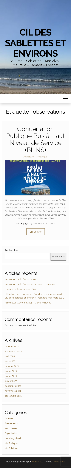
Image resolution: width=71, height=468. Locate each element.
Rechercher (11, 250)
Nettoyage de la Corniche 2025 (21, 279)
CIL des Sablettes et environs (35, 43)
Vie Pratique (28, 157)
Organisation (11, 433)
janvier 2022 (11, 381)
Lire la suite (36, 231)
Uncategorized (13, 438)
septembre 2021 (13, 396)
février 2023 (11, 376)
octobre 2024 (12, 366)
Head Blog (59, 461)
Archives (9, 418)
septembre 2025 (13, 351)
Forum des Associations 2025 (20, 289)
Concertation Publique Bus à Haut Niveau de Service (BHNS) (35, 139)
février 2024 (11, 371)
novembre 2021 (13, 391)
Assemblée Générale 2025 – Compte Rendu (28, 302)
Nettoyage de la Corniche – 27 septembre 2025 (30, 284)
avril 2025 (10, 356)
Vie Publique (41, 157)
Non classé (11, 428)
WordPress (37, 461)
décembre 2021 (13, 386)
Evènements (11, 423)
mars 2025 (10, 361)
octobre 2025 (12, 346)
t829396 (24, 223)
